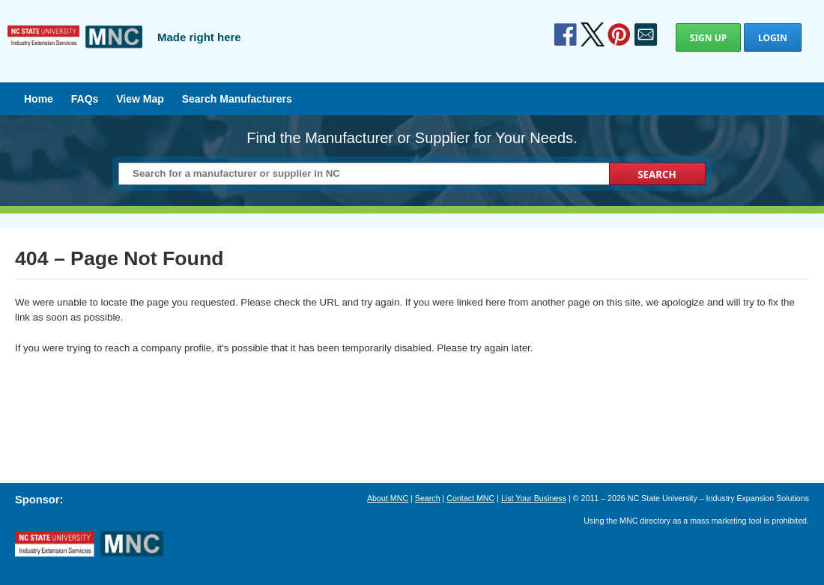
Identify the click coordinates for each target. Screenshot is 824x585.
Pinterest (619, 34)
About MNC (387, 498)
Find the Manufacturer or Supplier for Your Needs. (411, 137)
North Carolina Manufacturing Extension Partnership (89, 545)
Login (772, 37)
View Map (140, 99)
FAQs (85, 99)
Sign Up (708, 37)
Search (427, 498)
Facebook (566, 34)
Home (38, 99)
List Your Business (533, 498)
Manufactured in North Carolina (74, 48)
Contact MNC (470, 498)
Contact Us (646, 34)
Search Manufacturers (237, 99)
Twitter (593, 34)
